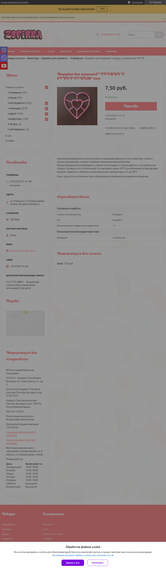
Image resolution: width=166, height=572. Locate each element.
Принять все (73, 562)
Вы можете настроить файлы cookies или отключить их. (82, 555)
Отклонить (97, 562)
